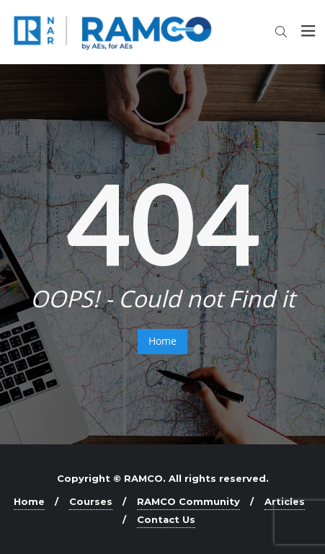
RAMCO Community (188, 501)
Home (162, 341)
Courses (90, 501)
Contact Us (166, 519)
